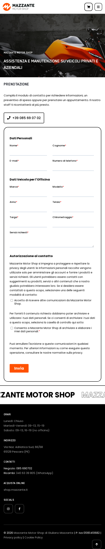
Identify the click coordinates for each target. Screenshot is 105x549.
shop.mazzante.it (16, 490)
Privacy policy (13, 537)
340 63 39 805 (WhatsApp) (34, 473)
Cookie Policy (33, 537)
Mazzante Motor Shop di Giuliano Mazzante (43, 533)
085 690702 (24, 468)
